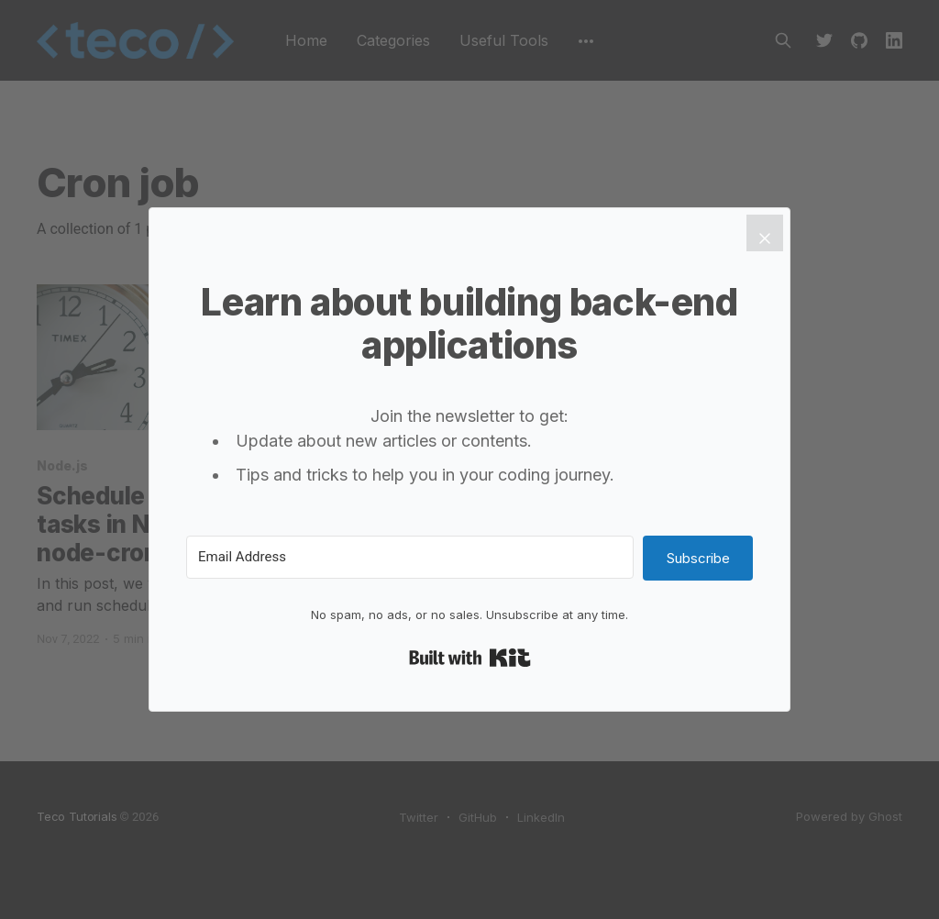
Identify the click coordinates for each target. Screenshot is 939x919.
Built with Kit (470, 657)
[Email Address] (410, 557)
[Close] (764, 233)
